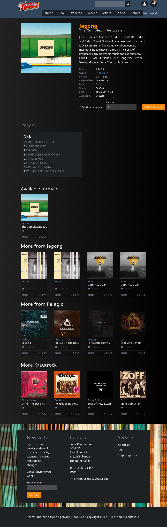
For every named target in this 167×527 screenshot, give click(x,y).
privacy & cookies (72, 517)
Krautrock (102, 72)
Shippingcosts (127, 455)
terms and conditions (42, 517)
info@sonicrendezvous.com (89, 478)
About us (124, 445)
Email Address (36, 482)
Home (49, 13)
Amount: (110, 102)
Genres (135, 13)
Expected (76, 13)
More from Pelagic (42, 304)
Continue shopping (91, 107)
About (153, 12)
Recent (92, 13)
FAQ (145, 12)
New (61, 13)
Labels (120, 13)
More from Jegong (42, 246)
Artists (106, 13)
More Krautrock (39, 365)
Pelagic (100, 84)
